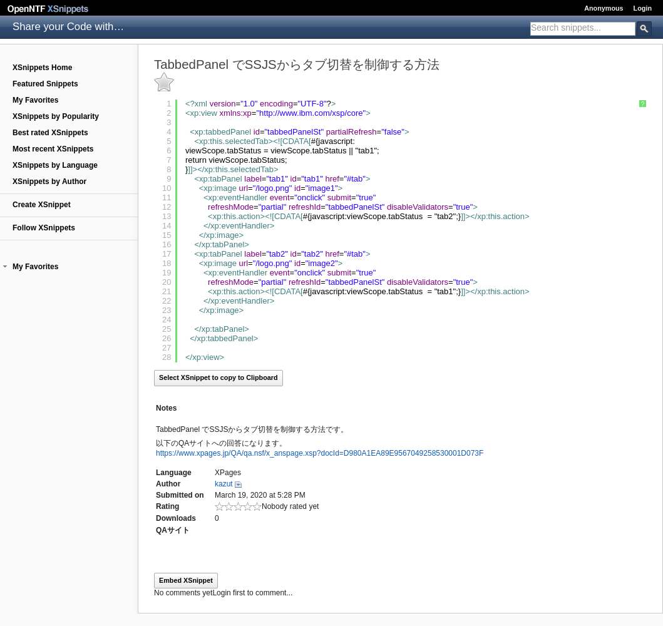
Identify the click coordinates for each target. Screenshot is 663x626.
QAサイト (173, 530)
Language (174, 472)
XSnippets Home (42, 67)
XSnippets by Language (55, 165)
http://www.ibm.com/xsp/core (310, 113)
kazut (224, 484)
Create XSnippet (42, 204)
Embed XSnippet (186, 580)
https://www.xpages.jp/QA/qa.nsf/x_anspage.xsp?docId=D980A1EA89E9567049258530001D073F (319, 453)
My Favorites (35, 100)
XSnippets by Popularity (56, 116)
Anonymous (603, 8)
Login (643, 8)
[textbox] (583, 28)
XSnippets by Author (49, 181)
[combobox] (582, 29)
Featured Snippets (45, 84)
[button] (5, 267)
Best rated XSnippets (50, 132)
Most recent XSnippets (53, 149)
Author (168, 484)
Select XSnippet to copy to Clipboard (218, 377)
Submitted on (180, 495)
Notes (166, 408)
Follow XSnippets (44, 227)
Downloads (176, 518)
